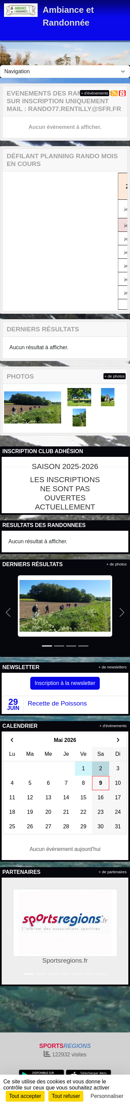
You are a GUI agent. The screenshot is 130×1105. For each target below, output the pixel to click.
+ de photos (114, 376)
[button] (8, 612)
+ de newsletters (112, 667)
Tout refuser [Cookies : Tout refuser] (66, 1096)
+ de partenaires (113, 872)
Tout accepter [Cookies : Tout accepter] (25, 1096)
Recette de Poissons (57, 703)
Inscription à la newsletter (65, 683)
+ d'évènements (94, 93)
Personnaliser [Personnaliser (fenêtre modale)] (107, 1096)
